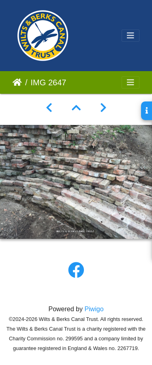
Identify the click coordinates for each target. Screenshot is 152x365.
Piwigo (93, 309)
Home (17, 82)
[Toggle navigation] (130, 36)
